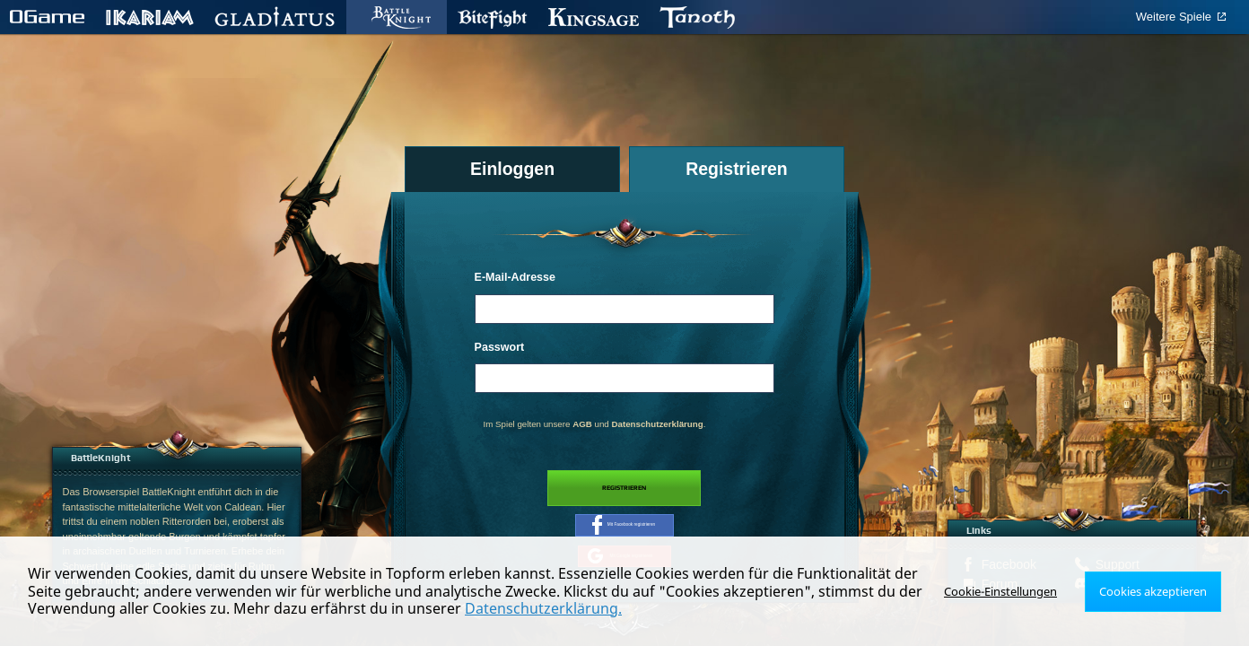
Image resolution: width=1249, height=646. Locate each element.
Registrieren (624, 492)
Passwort (500, 347)
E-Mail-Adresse (515, 277)
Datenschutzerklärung (657, 424)
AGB (582, 424)
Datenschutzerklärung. (543, 608)
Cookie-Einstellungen (1010, 590)
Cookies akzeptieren (1156, 590)
